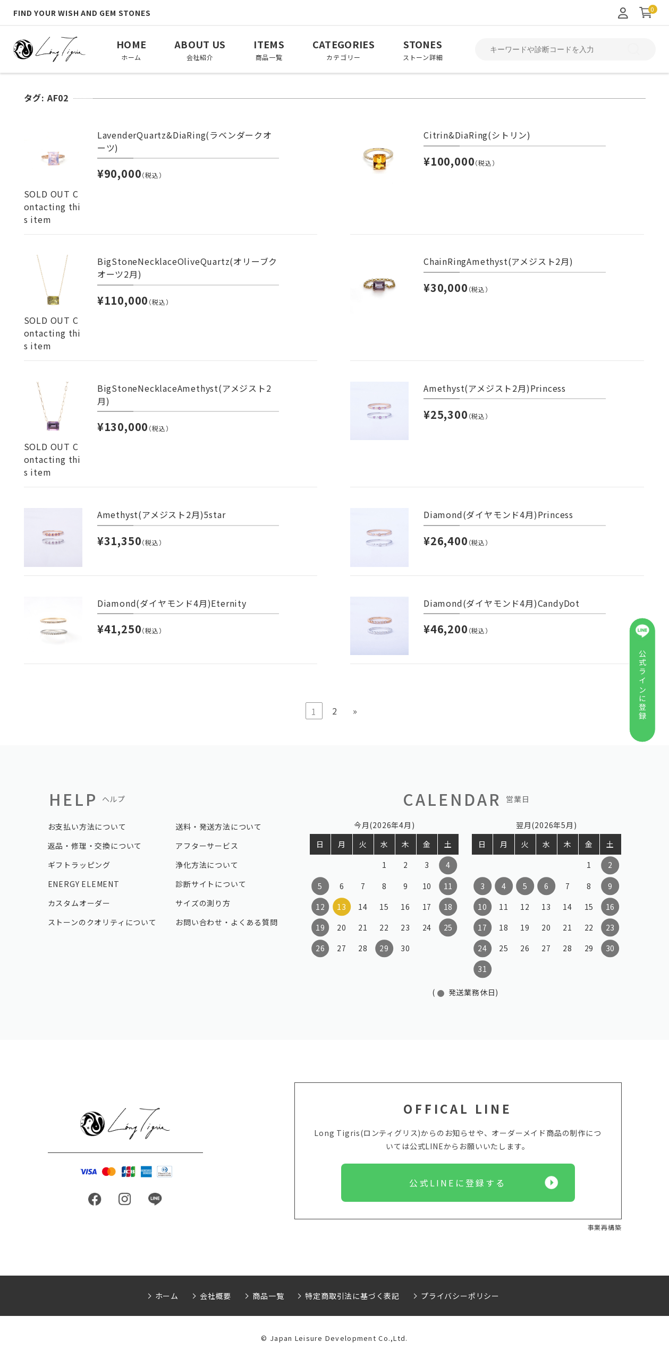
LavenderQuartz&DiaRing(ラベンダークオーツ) (184, 141)
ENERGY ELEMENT (84, 884)
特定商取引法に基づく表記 (352, 1296)
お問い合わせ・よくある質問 (226, 922)
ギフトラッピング (79, 864)
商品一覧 (268, 1296)
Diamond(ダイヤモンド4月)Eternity (172, 603)
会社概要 (215, 1296)
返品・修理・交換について (95, 845)
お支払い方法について (87, 826)
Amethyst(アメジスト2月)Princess (495, 388)
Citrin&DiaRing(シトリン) (477, 134)
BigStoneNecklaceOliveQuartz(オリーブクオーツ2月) (187, 267)
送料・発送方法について (218, 826)
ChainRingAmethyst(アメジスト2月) (498, 261)
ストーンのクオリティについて (102, 922)
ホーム (167, 1296)
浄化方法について (206, 864)
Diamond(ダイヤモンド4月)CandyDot (502, 603)
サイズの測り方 (203, 903)
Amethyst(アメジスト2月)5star (161, 514)
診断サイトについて (210, 884)
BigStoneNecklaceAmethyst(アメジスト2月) (184, 394)
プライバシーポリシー (460, 1296)
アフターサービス (206, 845)
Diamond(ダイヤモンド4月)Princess (498, 514)
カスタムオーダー (79, 903)
